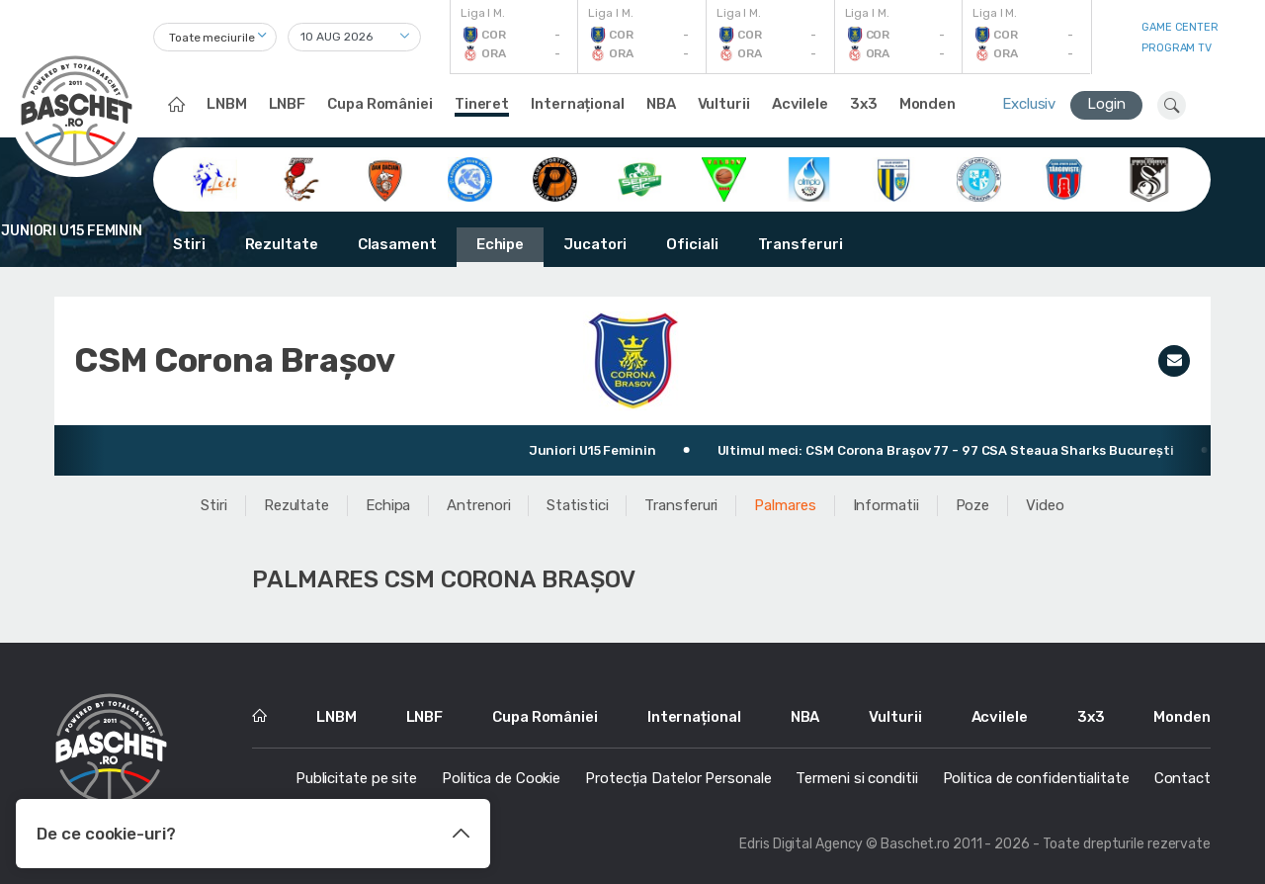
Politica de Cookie (501, 778)
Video (1045, 505)
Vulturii (724, 104)
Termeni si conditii (856, 778)
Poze (973, 505)
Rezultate (281, 244)
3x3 (864, 104)
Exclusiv (1028, 104)
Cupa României (380, 104)
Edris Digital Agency (801, 844)
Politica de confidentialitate (1036, 778)
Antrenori (478, 505)
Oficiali (691, 244)
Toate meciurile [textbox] (212, 37)
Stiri (189, 244)
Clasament (397, 244)
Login (1106, 104)
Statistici (577, 505)
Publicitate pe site (356, 778)
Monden (927, 104)
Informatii (886, 505)
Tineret (482, 104)
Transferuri (800, 244)
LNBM (227, 104)
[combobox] (215, 37)
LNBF (287, 104)
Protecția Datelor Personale (678, 778)
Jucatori (595, 244)
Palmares (784, 505)
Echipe (500, 244)
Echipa (388, 505)
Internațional (578, 104)
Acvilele (800, 104)
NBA (661, 104)
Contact (1182, 778)
